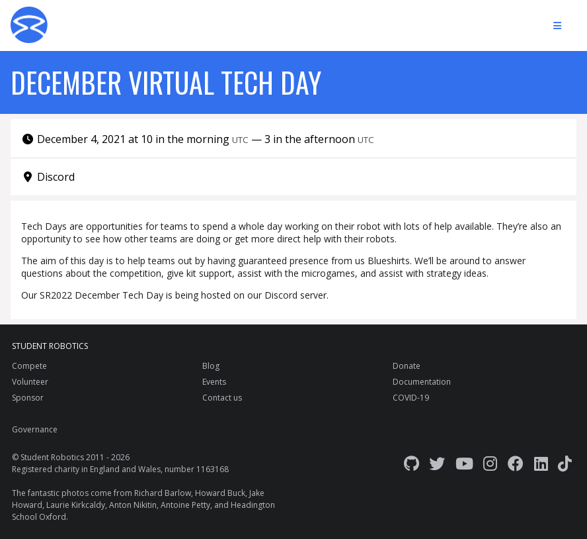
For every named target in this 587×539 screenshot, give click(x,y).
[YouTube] (464, 463)
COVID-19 (411, 397)
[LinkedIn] (541, 463)
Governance (35, 429)
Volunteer (30, 381)
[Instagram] (490, 463)
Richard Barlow (162, 493)
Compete (29, 365)
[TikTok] (565, 463)
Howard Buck (220, 493)
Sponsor (28, 397)
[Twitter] (437, 463)
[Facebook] (516, 463)
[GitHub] (411, 463)
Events (214, 381)
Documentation (422, 381)
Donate (406, 365)
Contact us (222, 397)
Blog (210, 365)
